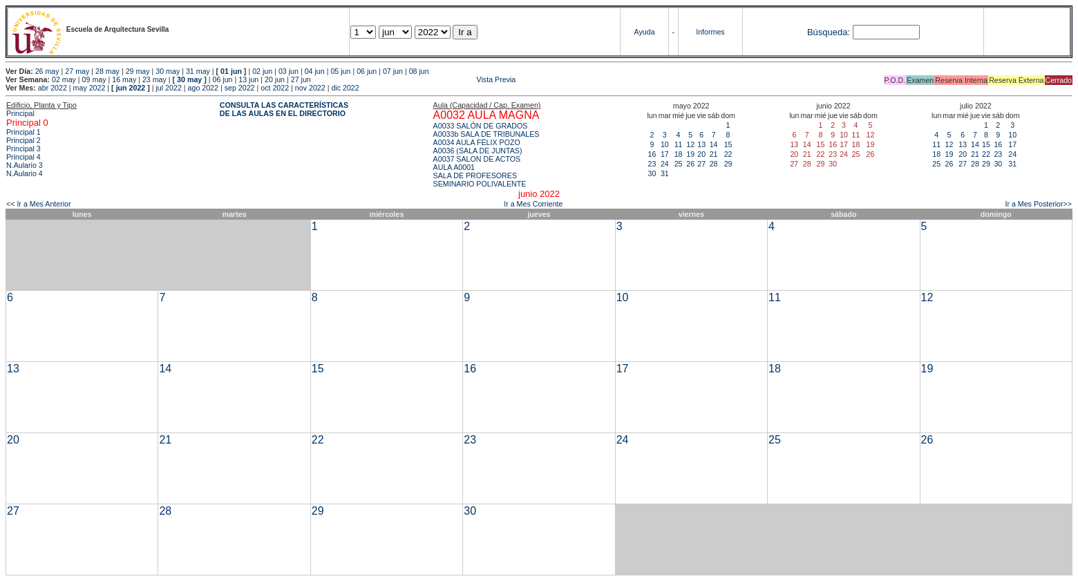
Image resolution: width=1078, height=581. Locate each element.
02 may (64, 79)
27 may (77, 71)
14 (714, 144)
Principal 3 (23, 148)
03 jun (288, 71)
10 (665, 144)
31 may (198, 71)
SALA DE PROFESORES (475, 175)
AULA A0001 (454, 167)
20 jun (275, 79)
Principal (20, 113)
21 (714, 154)
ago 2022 (203, 88)
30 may (167, 71)
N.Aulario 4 (24, 173)
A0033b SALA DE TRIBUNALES (486, 134)
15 (728, 144)
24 (665, 164)
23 (652, 164)
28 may (107, 71)
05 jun (340, 71)
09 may (94, 79)
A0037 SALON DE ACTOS (477, 159)
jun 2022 (131, 88)
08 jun (419, 71)
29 (728, 164)
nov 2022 (310, 88)
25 (678, 164)
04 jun (315, 71)
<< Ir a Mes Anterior (38, 204)
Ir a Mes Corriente (533, 204)
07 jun (393, 71)
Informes (710, 32)
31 (665, 173)
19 (690, 154)
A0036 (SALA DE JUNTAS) (477, 150)
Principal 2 (23, 140)
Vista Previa (414, 79)
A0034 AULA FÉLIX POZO (476, 142)
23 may (154, 79)
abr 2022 (52, 88)
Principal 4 (23, 157)
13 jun (248, 79)
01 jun (231, 71)
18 (678, 154)
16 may (124, 79)
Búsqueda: (828, 32)
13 (701, 144)
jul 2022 (169, 88)
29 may (138, 71)
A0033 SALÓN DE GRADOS (480, 126)
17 (665, 154)
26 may (47, 71)
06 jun (367, 71)
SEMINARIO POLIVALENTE (480, 184)
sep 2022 (240, 88)
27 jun (301, 79)
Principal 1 (23, 132)
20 (701, 154)
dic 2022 (345, 88)
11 (678, 144)
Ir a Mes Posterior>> (1038, 204)
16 (652, 154)
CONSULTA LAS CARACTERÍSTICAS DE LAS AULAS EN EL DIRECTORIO (284, 109)
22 (728, 154)
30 (652, 173)
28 (714, 164)
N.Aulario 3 (25, 165)
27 (701, 164)
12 (690, 144)
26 (690, 164)
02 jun (262, 71)
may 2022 (89, 88)
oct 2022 (275, 88)
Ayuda (644, 32)
